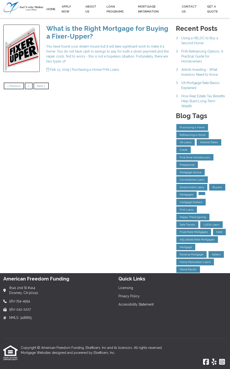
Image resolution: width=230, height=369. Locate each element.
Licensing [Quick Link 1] (125, 288)
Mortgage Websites (36, 353)
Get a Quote (212, 9)
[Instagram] (222, 362)
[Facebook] (206, 362)
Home (51, 9)
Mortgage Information (148, 9)
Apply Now (66, 9)
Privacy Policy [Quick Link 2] (129, 296)
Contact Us (189, 9)
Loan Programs (115, 9)
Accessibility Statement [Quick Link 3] (136, 304)
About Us (90, 9)
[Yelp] (214, 362)
